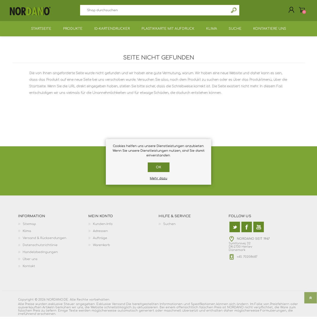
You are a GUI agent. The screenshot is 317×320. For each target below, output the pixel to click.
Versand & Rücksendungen (44, 241)
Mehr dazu (158, 178)
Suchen (234, 12)
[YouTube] (258, 230)
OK (158, 167)
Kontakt (29, 269)
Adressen (100, 234)
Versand (118, 307)
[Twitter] (234, 230)
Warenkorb (299, 11)
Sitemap (29, 227)
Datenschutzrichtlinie (40, 248)
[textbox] (154, 12)
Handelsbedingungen (40, 255)
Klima (27, 234)
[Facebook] (246, 230)
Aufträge (100, 241)
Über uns (30, 262)
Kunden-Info (103, 227)
